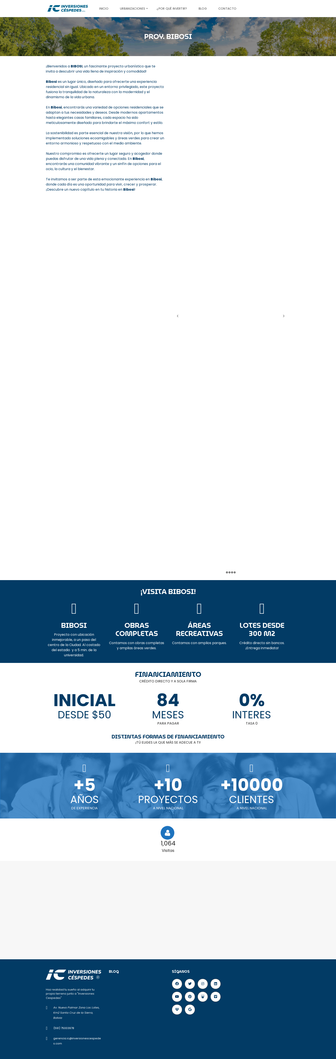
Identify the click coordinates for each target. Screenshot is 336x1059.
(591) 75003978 (63, 1028)
